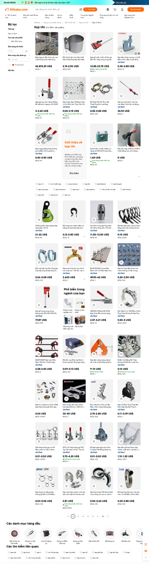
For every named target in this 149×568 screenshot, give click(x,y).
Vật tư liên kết (70, 23)
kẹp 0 (38, 552)
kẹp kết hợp (113, 552)
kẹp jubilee (50, 558)
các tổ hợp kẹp (52, 552)
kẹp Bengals (116, 184)
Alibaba (37, 23)
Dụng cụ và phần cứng (52, 23)
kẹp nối (83, 552)
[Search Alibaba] (56, 9)
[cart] (115, 10)
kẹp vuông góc (42, 189)
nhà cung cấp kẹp (33, 558)
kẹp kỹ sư (53, 195)
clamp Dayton (72, 184)
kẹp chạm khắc (14, 558)
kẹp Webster (100, 184)
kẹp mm (66, 195)
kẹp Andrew (125, 189)
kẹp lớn (86, 184)
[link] (146, 544)
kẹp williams (89, 189)
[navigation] (18, 270)
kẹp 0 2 (39, 184)
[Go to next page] (108, 516)
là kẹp (126, 552)
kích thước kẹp (54, 184)
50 (103, 516)
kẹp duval (74, 189)
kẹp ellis (40, 195)
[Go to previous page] (68, 516)
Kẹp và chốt (83, 23)
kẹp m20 (94, 558)
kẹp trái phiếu (69, 552)
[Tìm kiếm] (90, 9)
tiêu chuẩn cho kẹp (107, 189)
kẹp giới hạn (97, 552)
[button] (80, 9)
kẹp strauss (80, 558)
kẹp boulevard (59, 189)
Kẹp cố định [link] (96, 23)
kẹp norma (65, 558)
